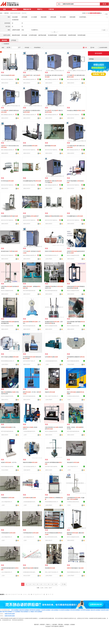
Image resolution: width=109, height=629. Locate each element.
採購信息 (15, 9)
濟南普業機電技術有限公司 (51, 255)
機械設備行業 (27, 9)
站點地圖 (54, 624)
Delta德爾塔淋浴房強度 (9, 216)
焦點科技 (56, 626)
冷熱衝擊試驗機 (62, 35)
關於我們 (36, 624)
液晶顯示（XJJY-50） (9, 462)
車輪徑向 (50, 392)
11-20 (41, 587)
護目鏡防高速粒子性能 (9, 251)
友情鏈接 (72, 624)
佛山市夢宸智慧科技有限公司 (52, 536)
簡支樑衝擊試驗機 (52, 35)
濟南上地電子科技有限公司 (51, 396)
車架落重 (50, 568)
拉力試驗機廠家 (16, 611)
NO (31, 594)
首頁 (4, 9)
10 (56, 584)
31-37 (50, 587)
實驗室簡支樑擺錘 (30, 462)
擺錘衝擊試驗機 (16, 35)
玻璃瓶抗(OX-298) (8, 427)
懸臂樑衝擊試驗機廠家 (34, 610)
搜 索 (104, 4)
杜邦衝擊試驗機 (33, 35)
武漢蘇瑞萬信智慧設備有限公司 (30, 572)
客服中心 (48, 624)
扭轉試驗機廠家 (55, 610)
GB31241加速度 (7, 75)
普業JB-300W (53, 251)
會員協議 (66, 624)
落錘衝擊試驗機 (72, 35)
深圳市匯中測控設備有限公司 (52, 466)
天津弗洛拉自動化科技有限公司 (74, 396)
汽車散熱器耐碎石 (8, 532)
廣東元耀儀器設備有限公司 (29, 79)
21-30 (46, 587)
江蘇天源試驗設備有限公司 (29, 466)
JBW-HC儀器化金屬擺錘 (9, 356)
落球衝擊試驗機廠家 (85, 610)
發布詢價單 (98, 53)
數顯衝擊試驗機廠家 (24, 610)
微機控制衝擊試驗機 (10, 613)
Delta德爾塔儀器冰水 (75, 216)
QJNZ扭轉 (51, 356)
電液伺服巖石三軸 (75, 568)
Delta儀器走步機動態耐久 (76, 110)
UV (44, 594)
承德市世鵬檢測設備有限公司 (74, 361)
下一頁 (63, 584)
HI (21, 594)
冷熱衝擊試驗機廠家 (46, 610)
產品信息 (4, 40)
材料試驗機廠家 (15, 610)
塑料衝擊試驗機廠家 (75, 610)
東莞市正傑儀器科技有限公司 (74, 255)
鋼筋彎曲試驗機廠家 (7, 611)
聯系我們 (42, 624)
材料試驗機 (24, 35)
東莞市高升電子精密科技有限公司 (8, 79)
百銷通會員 (6, 43)
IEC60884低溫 (7, 180)
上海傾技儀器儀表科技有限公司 (52, 361)
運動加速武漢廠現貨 (30, 568)
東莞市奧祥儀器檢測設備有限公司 (30, 290)
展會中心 (39, 9)
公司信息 (13, 40)
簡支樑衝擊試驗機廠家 (64, 610)
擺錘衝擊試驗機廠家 (96, 610)
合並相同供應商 (102, 47)
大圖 (85, 47)
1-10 (38, 587)
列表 (92, 47)
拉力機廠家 (31, 611)
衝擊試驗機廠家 (38, 611)
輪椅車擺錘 (50, 145)
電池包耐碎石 (73, 462)
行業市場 (51, 9)
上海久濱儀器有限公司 (72, 466)
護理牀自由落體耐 (30, 145)
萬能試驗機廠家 (24, 611)
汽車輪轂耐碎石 (7, 497)
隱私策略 (60, 624)
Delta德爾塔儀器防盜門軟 (32, 180)
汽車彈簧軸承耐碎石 (30, 532)
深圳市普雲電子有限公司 (29, 361)
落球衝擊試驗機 (81, 35)
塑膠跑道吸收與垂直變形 (54, 216)
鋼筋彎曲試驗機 (42, 35)
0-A (7, 594)
